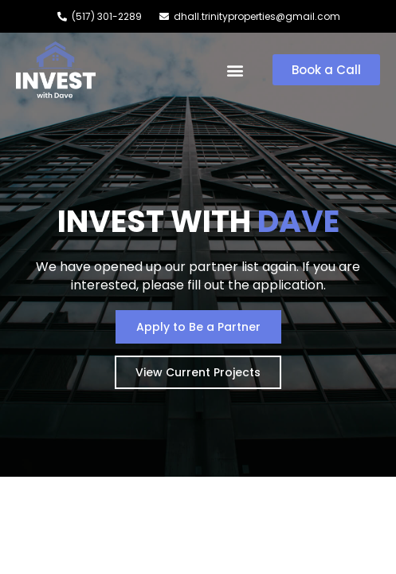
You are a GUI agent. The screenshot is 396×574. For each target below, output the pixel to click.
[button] (235, 70)
